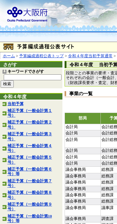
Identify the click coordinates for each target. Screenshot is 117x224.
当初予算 (15, 104)
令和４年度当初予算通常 (90, 56)
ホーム (9, 56)
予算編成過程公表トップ (41, 56)
